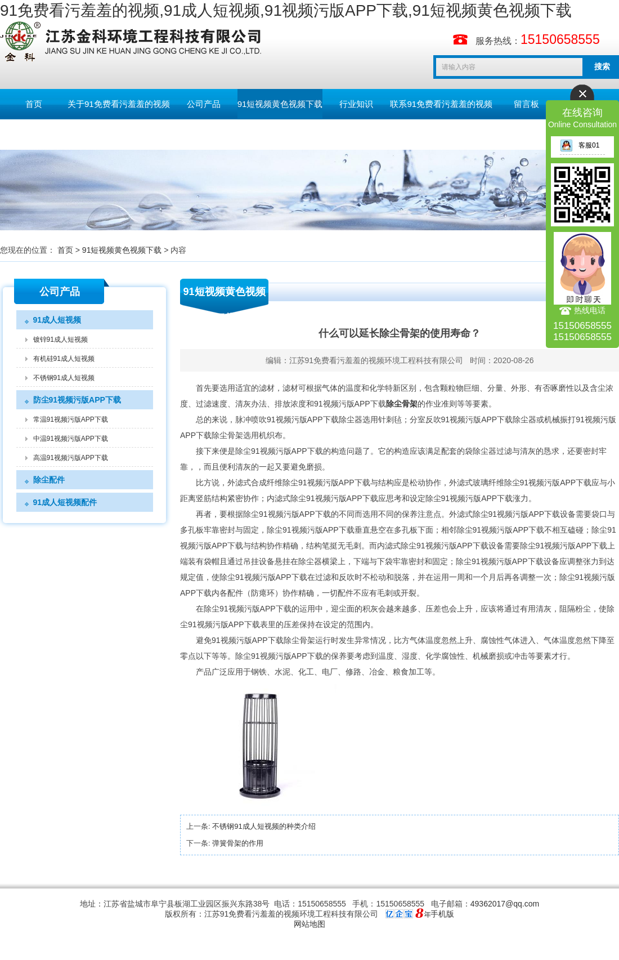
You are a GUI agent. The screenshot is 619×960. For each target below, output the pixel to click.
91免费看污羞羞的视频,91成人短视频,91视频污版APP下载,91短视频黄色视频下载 (286, 10)
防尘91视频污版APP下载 (77, 399)
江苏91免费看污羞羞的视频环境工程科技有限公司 (376, 360)
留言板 (526, 104)
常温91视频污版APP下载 (70, 419)
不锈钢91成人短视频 (64, 378)
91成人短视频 (57, 319)
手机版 (442, 913)
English (33, 134)
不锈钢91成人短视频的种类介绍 (263, 826)
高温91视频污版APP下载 (70, 458)
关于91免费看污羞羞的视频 (119, 104)
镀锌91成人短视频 (60, 339)
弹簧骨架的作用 (237, 843)
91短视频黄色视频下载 (280, 104)
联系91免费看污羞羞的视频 (441, 104)
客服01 (579, 145)
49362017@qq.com (504, 903)
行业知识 (356, 104)
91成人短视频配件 (65, 502)
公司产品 (204, 104)
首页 (33, 104)
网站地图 (309, 923)
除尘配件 (49, 479)
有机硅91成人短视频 (64, 359)
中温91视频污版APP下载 (70, 439)
